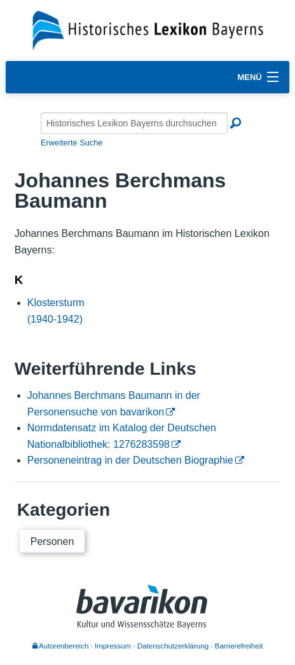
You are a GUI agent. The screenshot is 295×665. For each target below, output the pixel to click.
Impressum (113, 646)
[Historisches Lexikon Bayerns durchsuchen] (134, 123)
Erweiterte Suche (71, 142)
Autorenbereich (60, 646)
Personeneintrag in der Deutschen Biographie (130, 460)
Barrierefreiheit (239, 646)
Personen (52, 541)
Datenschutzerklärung (173, 646)
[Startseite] (148, 29)
